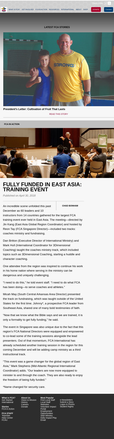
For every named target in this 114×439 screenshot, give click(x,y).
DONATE (96, 9)
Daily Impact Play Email (49, 419)
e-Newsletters (66, 400)
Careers (25, 404)
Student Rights (67, 406)
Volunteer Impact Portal (48, 407)
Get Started (7, 400)
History (24, 402)
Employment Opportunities (47, 412)
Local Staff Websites (45, 403)
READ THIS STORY (58, 114)
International (7, 402)
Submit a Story (67, 402)
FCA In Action (11, 124)
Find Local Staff (48, 400)
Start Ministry (47, 415)
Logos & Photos (67, 404)
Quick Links (97, 3)
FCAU (4, 420)
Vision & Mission (28, 400)
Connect (109, 9)
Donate (24, 406)
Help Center (7, 418)
